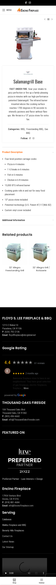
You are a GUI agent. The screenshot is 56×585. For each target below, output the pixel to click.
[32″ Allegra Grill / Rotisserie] (41, 252)
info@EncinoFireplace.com (21, 505)
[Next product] (52, 19)
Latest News (8, 541)
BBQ (23, 129)
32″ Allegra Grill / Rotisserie (41, 269)
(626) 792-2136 (12, 331)
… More (25, 388)
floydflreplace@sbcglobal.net (22, 335)
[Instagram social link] (30, 2)
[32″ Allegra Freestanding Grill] (14, 252)
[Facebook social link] (26, 2)
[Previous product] (45, 19)
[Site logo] (28, 9)
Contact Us (7, 536)
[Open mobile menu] (7, 10)
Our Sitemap (8, 547)
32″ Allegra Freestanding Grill (15, 269)
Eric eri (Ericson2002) (23, 369)
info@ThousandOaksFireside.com (24, 419)
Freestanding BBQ (34, 129)
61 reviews (39, 363)
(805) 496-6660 (12, 416)
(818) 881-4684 (12, 502)
